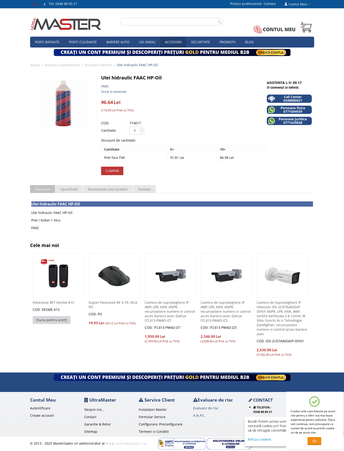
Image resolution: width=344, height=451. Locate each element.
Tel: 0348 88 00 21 (63, 3)
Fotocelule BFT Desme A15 (53, 302)
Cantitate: (108, 130)
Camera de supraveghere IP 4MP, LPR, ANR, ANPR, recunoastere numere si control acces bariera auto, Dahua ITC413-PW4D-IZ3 (226, 311)
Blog (249, 42)
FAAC (105, 86)
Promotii (227, 42)
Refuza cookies (259, 439)
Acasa (35, 65)
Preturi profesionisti (247, 3)
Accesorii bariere (98, 65)
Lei (35, 4)
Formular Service (152, 417)
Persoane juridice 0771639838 (287, 121)
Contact (270, 3)
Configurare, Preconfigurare (161, 424)
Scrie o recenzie (113, 91)
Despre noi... (94, 409)
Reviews (144, 189)
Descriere (42, 189)
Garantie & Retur (97, 424)
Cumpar (112, 171)
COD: (105, 123)
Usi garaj (147, 42)
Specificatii (69, 189)
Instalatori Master (153, 409)
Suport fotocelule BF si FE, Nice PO (113, 304)
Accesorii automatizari (62, 65)
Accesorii (173, 42)
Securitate (200, 42)
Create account (42, 415)
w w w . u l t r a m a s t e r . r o (126, 443)
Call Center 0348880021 (285, 99)
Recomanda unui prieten (108, 189)
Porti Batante (47, 42)
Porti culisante (83, 42)
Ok (314, 441)
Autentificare (40, 408)
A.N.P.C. (199, 415)
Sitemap (90, 431)
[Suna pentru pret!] (51, 320)
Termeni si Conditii (154, 431)
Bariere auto (118, 42)
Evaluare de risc (206, 408)
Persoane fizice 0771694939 (286, 110)
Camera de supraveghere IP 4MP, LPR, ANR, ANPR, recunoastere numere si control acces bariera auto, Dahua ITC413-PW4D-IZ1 (170, 311)
